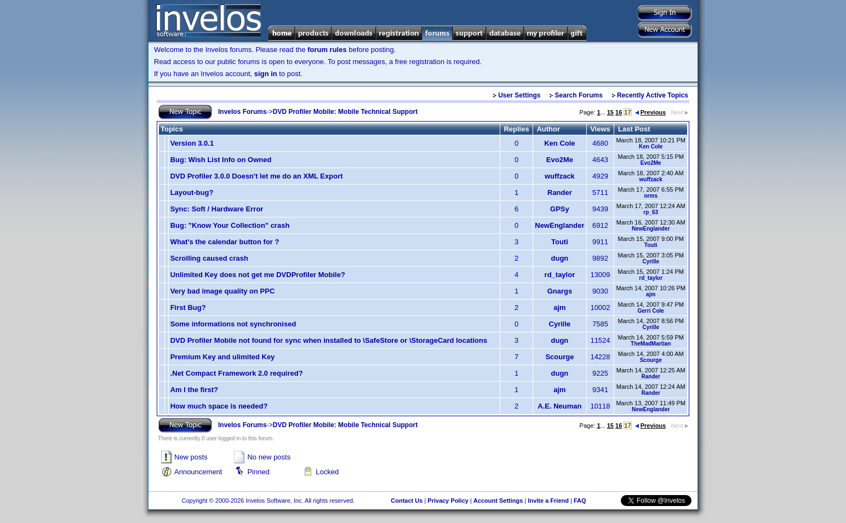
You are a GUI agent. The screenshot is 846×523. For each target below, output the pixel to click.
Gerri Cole (651, 311)
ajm (650, 294)
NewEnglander (559, 225)
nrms (650, 196)
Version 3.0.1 (192, 143)
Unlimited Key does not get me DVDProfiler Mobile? (257, 275)
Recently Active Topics (652, 95)
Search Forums (579, 95)
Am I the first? (194, 390)
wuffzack (560, 176)
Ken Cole (559, 143)
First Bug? (188, 307)
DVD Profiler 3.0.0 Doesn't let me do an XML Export (256, 176)
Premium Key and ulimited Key (222, 357)
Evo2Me (559, 160)
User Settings (519, 95)
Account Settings (498, 500)
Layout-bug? (192, 192)
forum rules (327, 49)
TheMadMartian (651, 344)
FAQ (580, 500)
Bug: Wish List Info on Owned (221, 160)
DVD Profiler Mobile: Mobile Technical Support (345, 112)
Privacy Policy (447, 500)
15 (610, 112)
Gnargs (560, 291)
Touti (559, 242)
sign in (265, 74)
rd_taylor (560, 275)
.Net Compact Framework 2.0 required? (236, 373)
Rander (559, 192)
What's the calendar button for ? (224, 242)
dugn (560, 258)
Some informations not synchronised (233, 324)
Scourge (559, 357)
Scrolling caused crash (209, 258)
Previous (650, 112)
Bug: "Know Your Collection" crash (230, 225)
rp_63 (650, 212)
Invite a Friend (548, 500)
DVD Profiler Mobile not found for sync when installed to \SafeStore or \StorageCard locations (329, 340)
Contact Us (406, 500)
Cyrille (650, 261)
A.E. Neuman (559, 406)
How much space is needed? (219, 406)
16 (618, 112)
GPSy (559, 209)
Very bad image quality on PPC (222, 291)
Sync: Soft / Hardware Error (217, 209)
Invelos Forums (242, 112)
